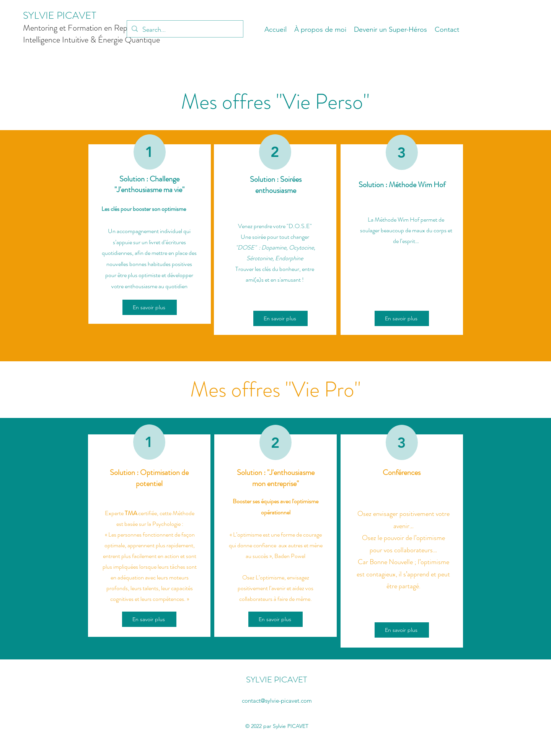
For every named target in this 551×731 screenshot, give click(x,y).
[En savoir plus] (149, 307)
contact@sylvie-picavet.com (277, 700)
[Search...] (184, 30)
